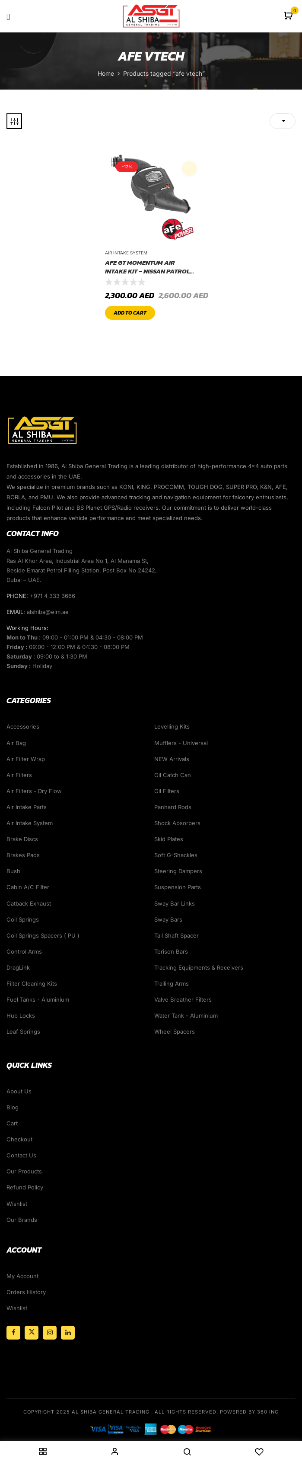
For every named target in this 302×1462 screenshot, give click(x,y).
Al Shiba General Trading (110, 1412)
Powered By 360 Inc (249, 1412)
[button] (289, 16)
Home (106, 73)
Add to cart (130, 313)
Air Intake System (126, 252)
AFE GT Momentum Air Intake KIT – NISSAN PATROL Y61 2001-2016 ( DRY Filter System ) (147, 266)
